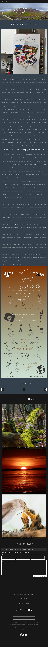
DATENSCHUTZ (24, 603)
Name (3, 555)
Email (18, 555)
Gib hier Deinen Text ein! (24, 567)
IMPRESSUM (24, 598)
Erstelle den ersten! (27, 549)
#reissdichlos (43, 261)
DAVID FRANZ (5, 1)
